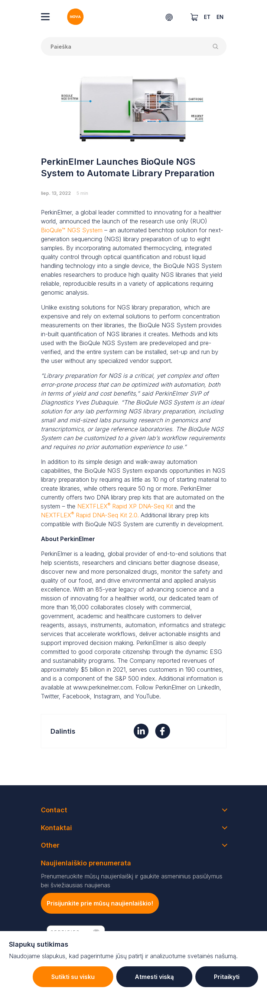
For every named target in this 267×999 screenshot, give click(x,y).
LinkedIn (208, 687)
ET (207, 17)
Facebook (76, 696)
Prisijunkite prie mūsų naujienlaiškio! (100, 903)
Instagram (107, 696)
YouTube (147, 696)
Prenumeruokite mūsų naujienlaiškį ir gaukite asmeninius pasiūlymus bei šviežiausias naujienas (131, 880)
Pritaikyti (227, 976)
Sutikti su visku (73, 976)
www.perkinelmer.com (102, 687)
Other (50, 845)
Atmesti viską (154, 976)
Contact (54, 810)
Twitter (50, 696)
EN (220, 17)
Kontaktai (56, 828)
